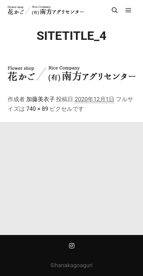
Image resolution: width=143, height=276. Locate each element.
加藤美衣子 (40, 99)
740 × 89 (37, 108)
